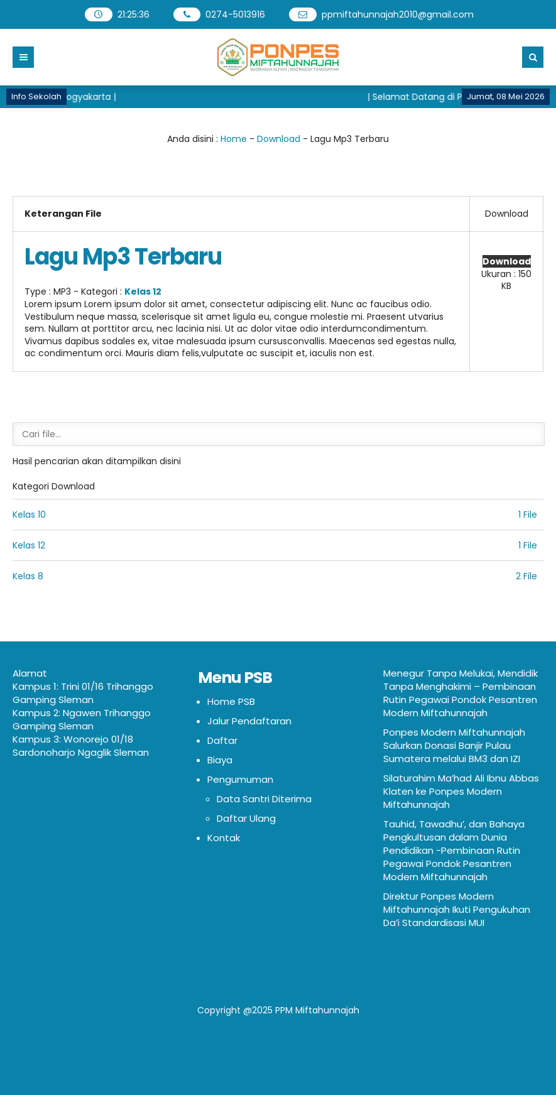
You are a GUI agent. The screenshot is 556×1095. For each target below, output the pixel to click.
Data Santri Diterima (264, 798)
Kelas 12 (142, 291)
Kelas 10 (29, 514)
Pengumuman (240, 779)
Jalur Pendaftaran (249, 720)
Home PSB (231, 701)
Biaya (219, 759)
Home (234, 139)
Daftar (222, 740)
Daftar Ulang (246, 818)
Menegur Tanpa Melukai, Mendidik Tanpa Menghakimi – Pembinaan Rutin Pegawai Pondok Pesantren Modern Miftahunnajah (460, 693)
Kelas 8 (28, 576)
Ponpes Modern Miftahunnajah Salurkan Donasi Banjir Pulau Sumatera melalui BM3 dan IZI (454, 745)
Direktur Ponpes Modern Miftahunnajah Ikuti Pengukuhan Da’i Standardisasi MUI (456, 909)
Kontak (223, 837)
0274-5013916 (235, 14)
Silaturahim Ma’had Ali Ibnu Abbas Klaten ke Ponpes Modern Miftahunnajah (461, 791)
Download (278, 139)
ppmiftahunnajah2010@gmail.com (398, 14)
